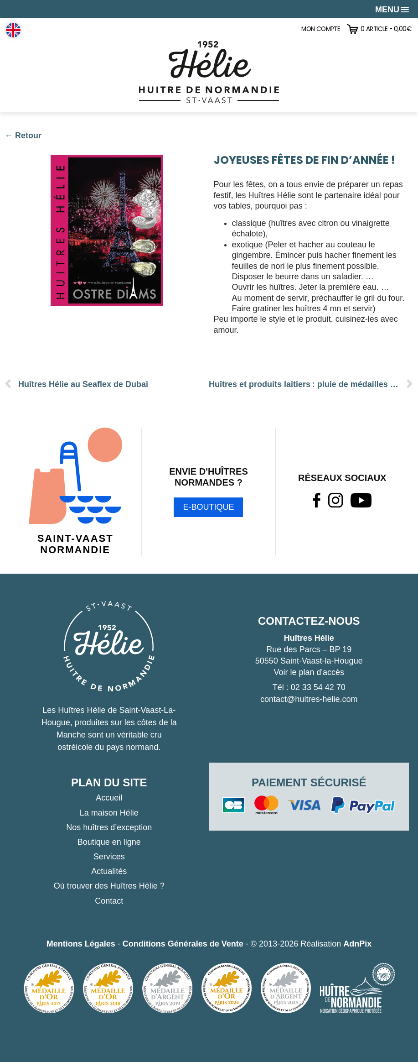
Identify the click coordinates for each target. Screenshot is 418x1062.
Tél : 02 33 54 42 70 (309, 687)
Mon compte (320, 29)
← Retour (23, 135)
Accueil (109, 797)
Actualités (109, 871)
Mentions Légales (80, 943)
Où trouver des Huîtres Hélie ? (109, 885)
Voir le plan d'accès (309, 672)
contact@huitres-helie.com (308, 699)
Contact (109, 900)
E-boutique (208, 507)
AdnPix (357, 943)
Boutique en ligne (109, 842)
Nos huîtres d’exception (109, 827)
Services (109, 856)
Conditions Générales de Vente (183, 943)
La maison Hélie (109, 812)
